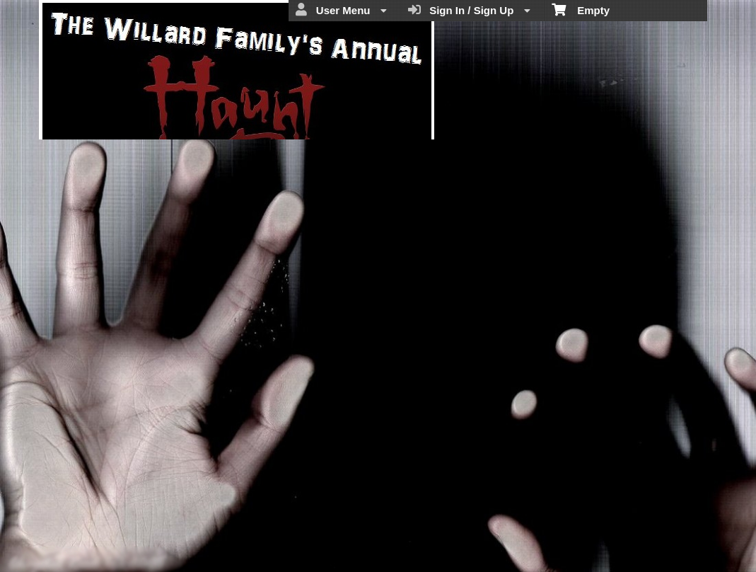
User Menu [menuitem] (341, 10)
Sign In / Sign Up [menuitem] (469, 10)
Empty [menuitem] (581, 9)
